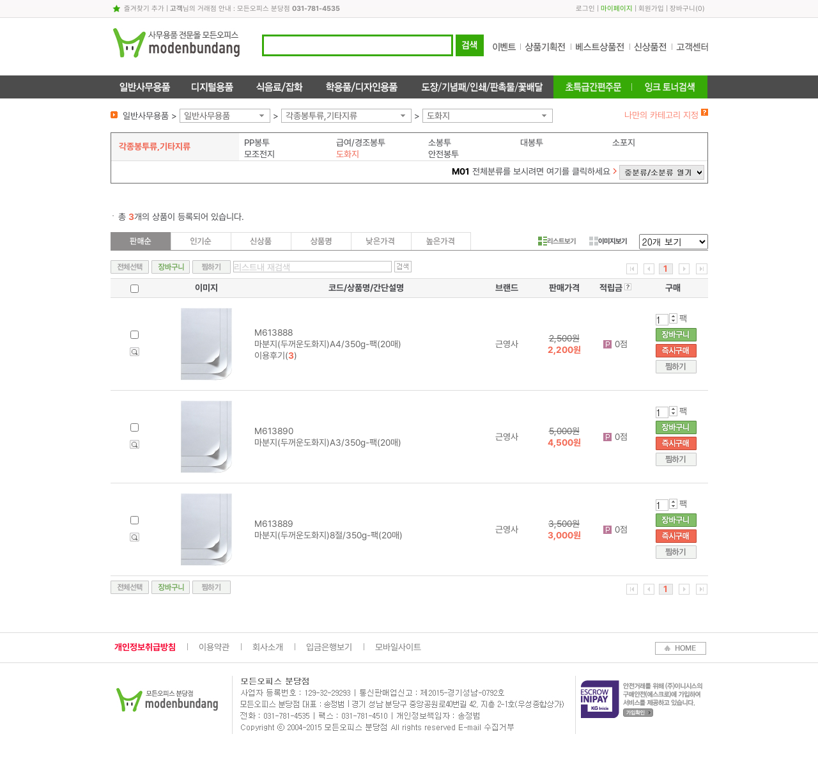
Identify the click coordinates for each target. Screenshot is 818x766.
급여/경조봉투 (360, 142)
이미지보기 (608, 241)
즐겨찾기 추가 (144, 8)
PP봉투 (257, 142)
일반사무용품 (207, 116)
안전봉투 (443, 154)
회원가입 (651, 8)
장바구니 (682, 8)
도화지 (438, 116)
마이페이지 (617, 8)
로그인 (585, 8)
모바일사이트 (398, 647)
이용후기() (275, 355)
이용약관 (214, 647)
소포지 (623, 142)
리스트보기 (557, 241)
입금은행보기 (329, 647)
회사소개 (267, 647)
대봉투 (531, 142)
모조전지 (259, 154)
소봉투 (439, 142)
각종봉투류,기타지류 (321, 116)
